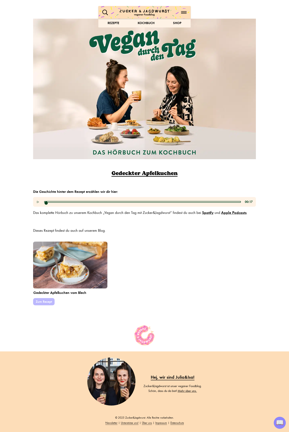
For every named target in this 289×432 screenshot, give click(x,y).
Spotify (208, 212)
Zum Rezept (44, 302)
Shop (177, 23)
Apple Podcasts (234, 212)
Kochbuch (146, 23)
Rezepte (113, 23)
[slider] (46, 203)
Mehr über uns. (187, 391)
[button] (105, 12)
